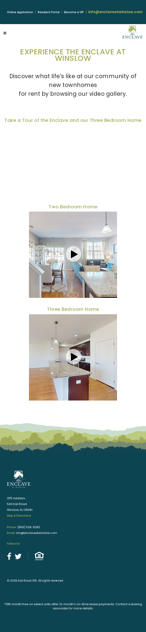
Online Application (20, 12)
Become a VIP (74, 12)
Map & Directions (19, 516)
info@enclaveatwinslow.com (115, 11)
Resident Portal (49, 12)
